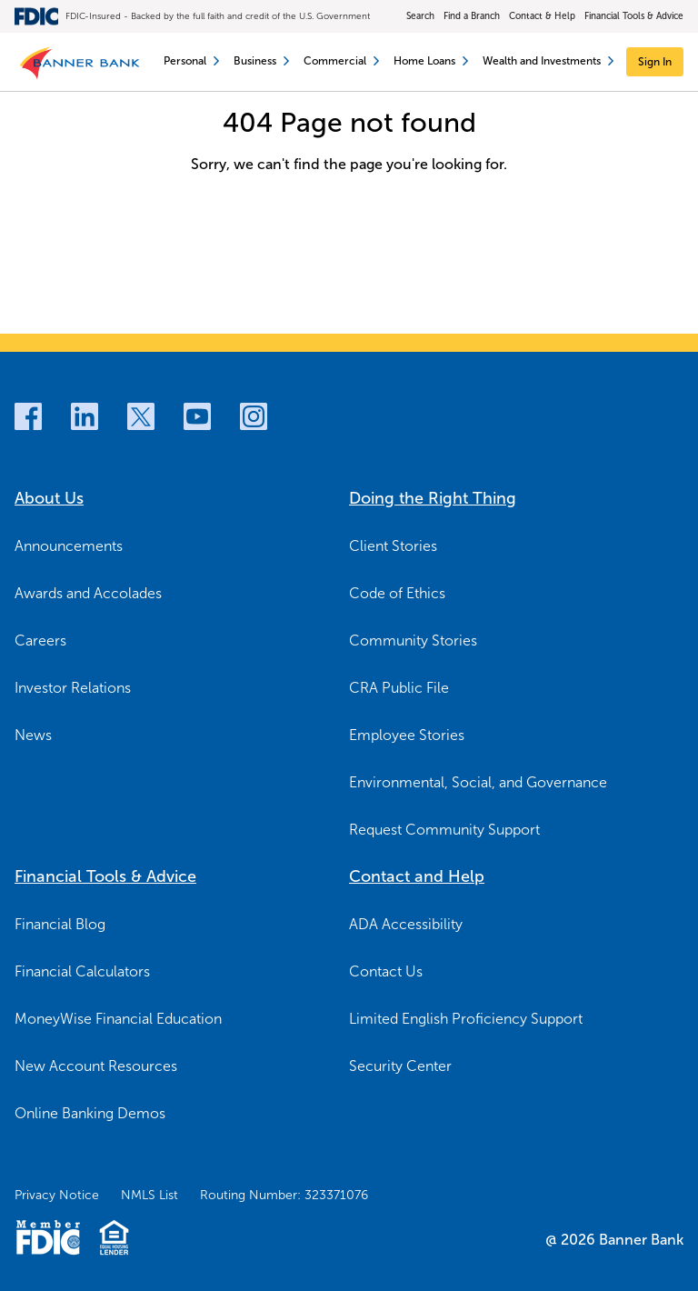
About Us (49, 498)
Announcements (69, 546)
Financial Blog (60, 924)
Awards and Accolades (88, 593)
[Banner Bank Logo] (82, 62)
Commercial (341, 61)
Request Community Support (444, 829)
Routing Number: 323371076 (284, 1195)
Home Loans (431, 61)
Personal (191, 61)
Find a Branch (472, 16)
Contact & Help (542, 16)
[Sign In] (654, 61)
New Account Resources (96, 1066)
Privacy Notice (57, 1195)
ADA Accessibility (406, 924)
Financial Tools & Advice (633, 16)
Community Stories (413, 640)
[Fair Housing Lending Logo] (114, 1237)
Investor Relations (73, 688)
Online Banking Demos (90, 1113)
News (33, 735)
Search (420, 16)
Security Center (400, 1066)
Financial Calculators (82, 971)
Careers (40, 640)
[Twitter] (141, 416)
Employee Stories (406, 735)
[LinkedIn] (84, 416)
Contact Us (386, 971)
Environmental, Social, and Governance (478, 782)
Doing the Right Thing (432, 498)
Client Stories (393, 546)
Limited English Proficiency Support (466, 1018)
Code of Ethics (397, 593)
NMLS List (149, 1195)
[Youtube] (197, 416)
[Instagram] (253, 416)
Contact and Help (416, 876)
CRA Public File (399, 688)
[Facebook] (28, 416)
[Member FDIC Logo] (48, 1237)
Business (261, 61)
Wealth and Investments (548, 61)
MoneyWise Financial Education (118, 1018)
